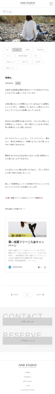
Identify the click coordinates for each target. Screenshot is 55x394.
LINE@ (27, 372)
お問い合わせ (27, 381)
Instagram (27, 377)
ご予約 (27, 386)
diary (18, 83)
